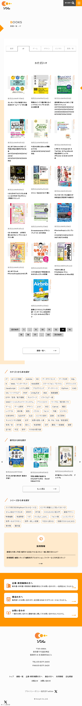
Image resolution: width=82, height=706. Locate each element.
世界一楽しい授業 (31, 521)
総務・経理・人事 (38, 420)
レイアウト (9, 411)
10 (43, 329)
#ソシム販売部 (5, 703)
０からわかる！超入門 (52, 512)
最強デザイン (69, 512)
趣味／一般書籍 (58, 425)
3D (37, 379)
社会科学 (21, 416)
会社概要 (69, 676)
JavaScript (11, 388)
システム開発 (24, 388)
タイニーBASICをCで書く (40, 193)
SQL (73, 379)
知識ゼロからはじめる (66, 521)
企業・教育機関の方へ (34, 676)
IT (23, 49)
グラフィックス (71, 384)
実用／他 (70, 48)
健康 (69, 425)
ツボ (29, 517)
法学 (26, 420)
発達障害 (37, 425)
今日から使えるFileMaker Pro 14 (64, 272)
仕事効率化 (10, 416)
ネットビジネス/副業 (13, 420)
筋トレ (27, 425)
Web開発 (35, 384)
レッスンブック (68, 517)
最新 (11, 48)
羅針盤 (17, 526)
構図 (63, 407)
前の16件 (14, 329)
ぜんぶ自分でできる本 (14, 512)
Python (65, 388)
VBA (45, 393)
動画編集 (54, 393)
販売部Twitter (49, 691)
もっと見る (41, 489)
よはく (39, 407)
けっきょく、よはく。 (41, 517)
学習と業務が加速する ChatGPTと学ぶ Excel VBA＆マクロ (40, 478)
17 (35, 335)
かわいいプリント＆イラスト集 (17, 235)
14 (70, 329)
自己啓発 (60, 416)
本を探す (69, 3)
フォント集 (55, 517)
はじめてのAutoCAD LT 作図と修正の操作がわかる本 (17, 154)
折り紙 (19, 425)
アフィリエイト (42, 402)
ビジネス (58, 48)
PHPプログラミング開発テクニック (17, 196)
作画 (54, 411)
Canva (55, 407)
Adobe (29, 379)
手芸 (16, 429)
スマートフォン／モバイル (52, 384)
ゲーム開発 (18, 407)
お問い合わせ (45, 681)
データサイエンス (48, 379)
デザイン (47, 48)
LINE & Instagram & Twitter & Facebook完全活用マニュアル (64, 153)
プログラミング (38, 388)
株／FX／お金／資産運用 (58, 420)
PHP (25, 393)
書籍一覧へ (41, 351)
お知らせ (34, 681)
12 (56, 329)
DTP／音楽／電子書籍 (15, 397)
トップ (11, 676)
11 (49, 329)
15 (21, 335)
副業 (52, 416)
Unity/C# (35, 393)
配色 (28, 411)
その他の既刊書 (35, 429)
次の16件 (58, 335)
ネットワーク (32, 397)
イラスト (36, 411)
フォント (46, 411)
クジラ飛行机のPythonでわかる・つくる (21, 507)
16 (28, 335)
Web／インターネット (19, 384)
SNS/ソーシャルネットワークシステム (19, 402)
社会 (31, 416)
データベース (53, 388)
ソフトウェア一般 (47, 397)
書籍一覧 (19, 676)
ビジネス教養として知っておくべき (53, 507)
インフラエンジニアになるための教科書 (41, 104)
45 (48, 335)
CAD (74, 388)
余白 (47, 407)
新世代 (28, 512)
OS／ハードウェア (13, 393)
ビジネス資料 (41, 416)
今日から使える (48, 521)
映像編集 (9, 517)
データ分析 (63, 379)
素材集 (19, 411)
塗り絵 (8, 429)
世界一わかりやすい (13, 521)
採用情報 (59, 676)
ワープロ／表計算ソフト (60, 402)
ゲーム (35, 48)
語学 (23, 429)
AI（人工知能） (16, 379)
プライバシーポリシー (33, 691)
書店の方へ (49, 676)
